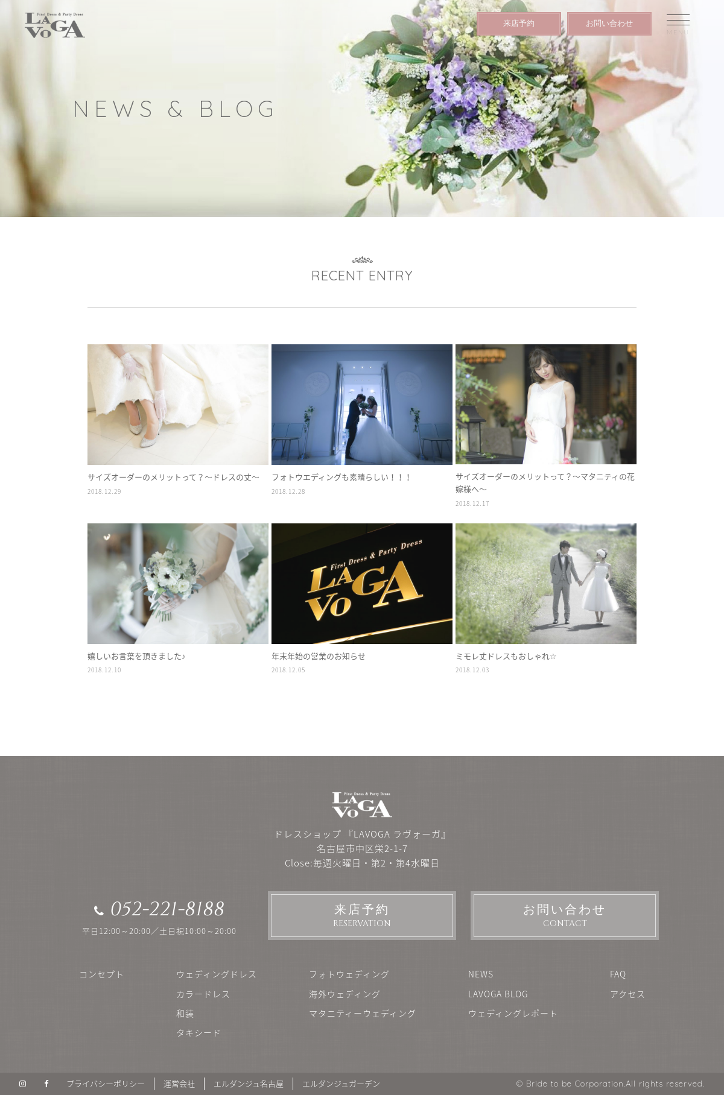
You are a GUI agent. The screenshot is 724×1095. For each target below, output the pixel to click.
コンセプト (101, 974)
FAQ (618, 974)
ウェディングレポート (513, 1013)
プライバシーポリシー (105, 1083)
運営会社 (179, 1083)
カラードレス (203, 994)
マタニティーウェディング (362, 1013)
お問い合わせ (609, 23)
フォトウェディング (349, 974)
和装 (185, 1013)
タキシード (198, 1032)
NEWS (481, 974)
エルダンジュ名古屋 (249, 1083)
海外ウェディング (345, 994)
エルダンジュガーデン (341, 1083)
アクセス (628, 994)
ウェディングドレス (216, 974)
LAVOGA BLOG (498, 994)
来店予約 (519, 23)
